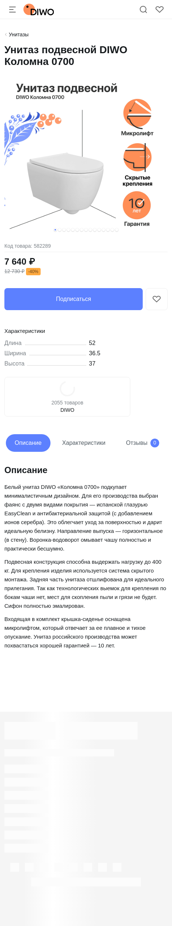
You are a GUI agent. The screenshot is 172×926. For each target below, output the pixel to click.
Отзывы (142, 443)
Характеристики (84, 443)
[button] (55, 229)
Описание (28, 443)
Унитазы (19, 34)
